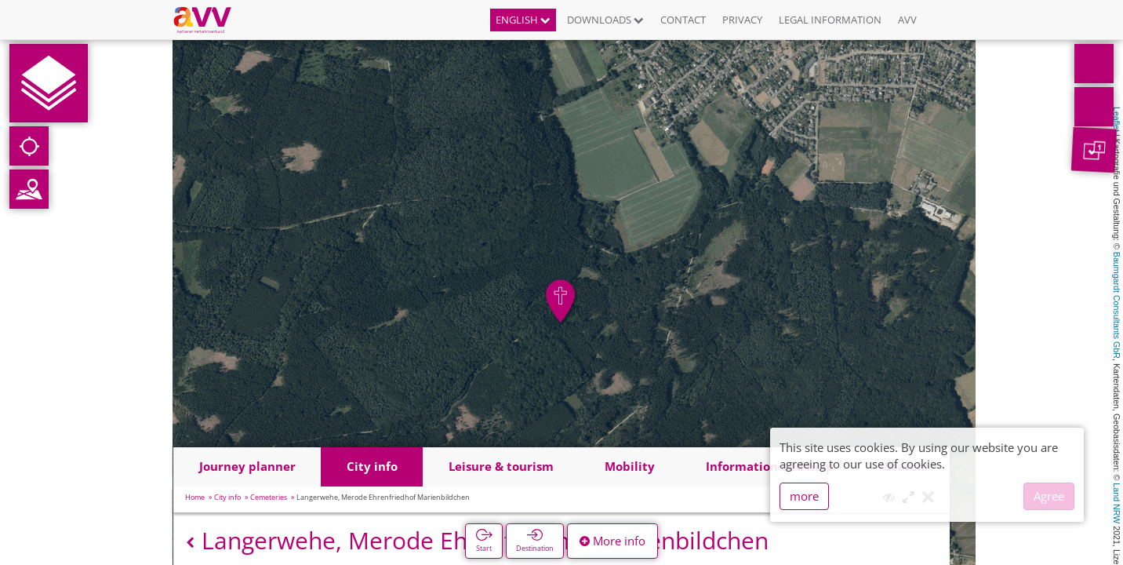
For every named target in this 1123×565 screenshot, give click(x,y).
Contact (683, 20)
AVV (907, 20)
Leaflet (1116, 119)
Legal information (830, 20)
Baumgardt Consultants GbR (1116, 305)
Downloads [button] (605, 20)
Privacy (742, 20)
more (804, 496)
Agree (1049, 496)
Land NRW (1116, 503)
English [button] (523, 20)
